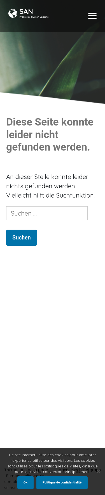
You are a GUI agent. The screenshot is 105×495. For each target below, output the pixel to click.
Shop (13, 376)
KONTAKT (16, 403)
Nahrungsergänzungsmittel (35, 383)
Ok (25, 482)
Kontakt (16, 440)
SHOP (13, 397)
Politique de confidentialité (62, 482)
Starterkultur (21, 370)
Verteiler (16, 390)
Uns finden (18, 433)
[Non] (98, 471)
